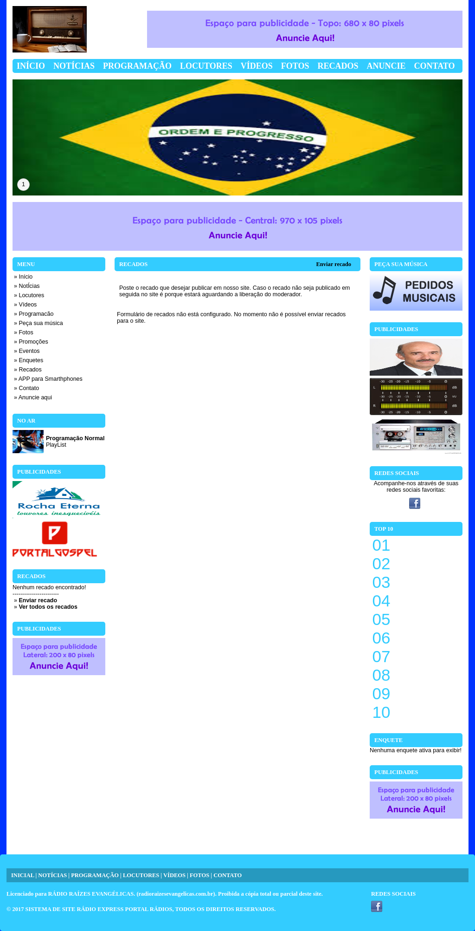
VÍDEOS (174, 875)
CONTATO (227, 875)
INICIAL (22, 875)
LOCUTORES (141, 875)
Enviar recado (333, 264)
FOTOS (199, 875)
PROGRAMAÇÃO (95, 875)
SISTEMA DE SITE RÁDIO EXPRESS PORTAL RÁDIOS (99, 909)
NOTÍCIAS (52, 875)
